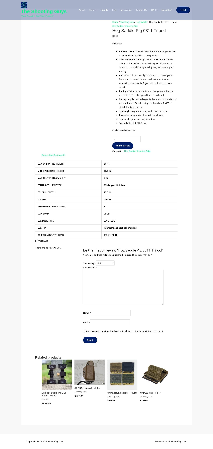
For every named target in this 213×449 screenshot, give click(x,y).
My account (126, 9)
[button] (183, 10)
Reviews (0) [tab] (59, 154)
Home (115, 21)
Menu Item (166, 9)
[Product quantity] (126, 139)
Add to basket (123, 145)
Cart (114, 9)
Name (87, 312)
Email (86, 322)
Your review (90, 267)
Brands (104, 9)
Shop (91, 9)
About (82, 9)
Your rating (89, 262)
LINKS (154, 9)
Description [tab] (47, 154)
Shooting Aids (127, 21)
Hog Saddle (141, 21)
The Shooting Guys (44, 11)
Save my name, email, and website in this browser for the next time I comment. (124, 330)
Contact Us (141, 9)
